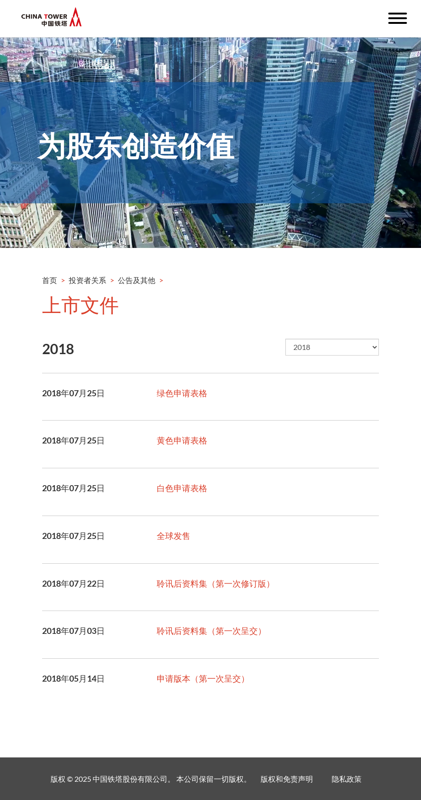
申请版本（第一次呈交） (203, 678)
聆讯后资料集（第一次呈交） (211, 630)
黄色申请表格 (182, 440)
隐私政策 (347, 778)
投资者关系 (87, 280)
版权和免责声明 (287, 778)
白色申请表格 (182, 488)
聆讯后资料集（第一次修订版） (216, 583)
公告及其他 (136, 280)
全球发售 (173, 536)
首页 (49, 280)
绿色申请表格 (182, 393)
